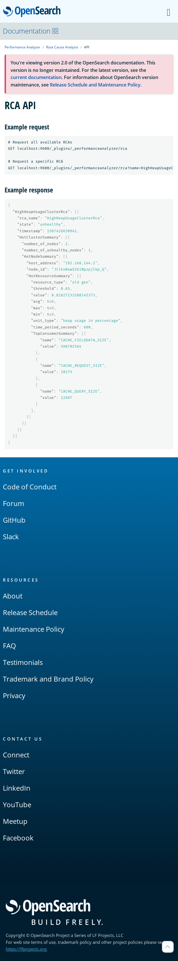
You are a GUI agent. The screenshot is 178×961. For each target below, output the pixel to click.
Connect (16, 754)
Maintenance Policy (33, 629)
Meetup (15, 821)
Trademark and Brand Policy (48, 679)
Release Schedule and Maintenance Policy (95, 85)
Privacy (14, 695)
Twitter (14, 771)
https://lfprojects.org (26, 949)
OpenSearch (33, 12)
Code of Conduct (29, 486)
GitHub (14, 520)
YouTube (17, 804)
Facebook (18, 837)
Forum (13, 503)
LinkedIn (16, 788)
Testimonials (23, 662)
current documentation (36, 77)
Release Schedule (30, 612)
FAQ (9, 645)
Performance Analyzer (22, 47)
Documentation (31, 31)
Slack (11, 536)
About (12, 595)
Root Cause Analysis (62, 47)
